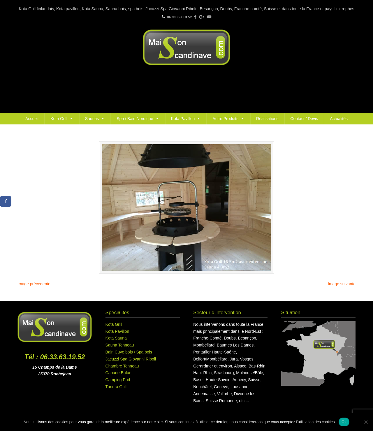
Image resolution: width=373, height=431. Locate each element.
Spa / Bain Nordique (138, 118)
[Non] (366, 422)
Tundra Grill (116, 386)
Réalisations (267, 118)
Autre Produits (228, 118)
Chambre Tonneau (122, 366)
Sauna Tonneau (119, 345)
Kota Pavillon (186, 118)
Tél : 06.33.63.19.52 (54, 357)
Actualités (339, 118)
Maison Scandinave (186, 47)
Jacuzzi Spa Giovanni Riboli (130, 359)
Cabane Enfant (119, 372)
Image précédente (33, 284)
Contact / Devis (304, 118)
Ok (344, 422)
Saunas (95, 118)
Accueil (31, 118)
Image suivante (342, 284)
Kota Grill (61, 118)
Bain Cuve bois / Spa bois (128, 352)
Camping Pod (117, 379)
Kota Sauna (116, 338)
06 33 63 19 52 (179, 17)
